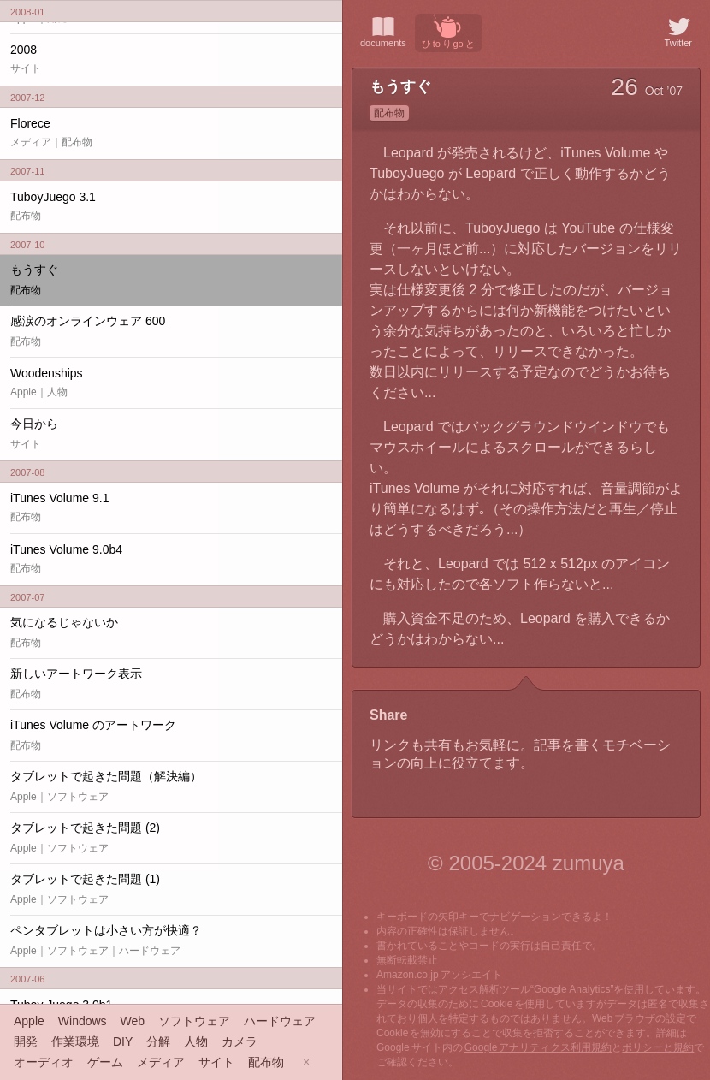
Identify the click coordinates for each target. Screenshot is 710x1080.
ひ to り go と (448, 31)
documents (383, 31)
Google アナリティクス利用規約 (538, 1047)
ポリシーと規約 (658, 1047)
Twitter (678, 31)
